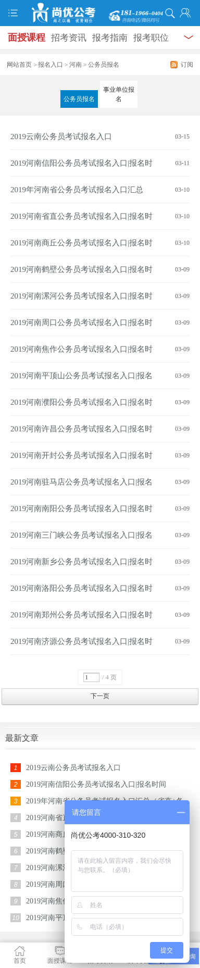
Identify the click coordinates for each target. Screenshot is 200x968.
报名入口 (50, 64)
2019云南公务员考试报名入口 (61, 136)
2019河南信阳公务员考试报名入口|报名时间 (96, 784)
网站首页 (19, 64)
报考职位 (151, 38)
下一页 (100, 696)
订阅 (187, 64)
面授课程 (26, 37)
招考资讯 (68, 38)
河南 (75, 64)
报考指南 (110, 38)
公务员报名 (79, 99)
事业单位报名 (118, 94)
